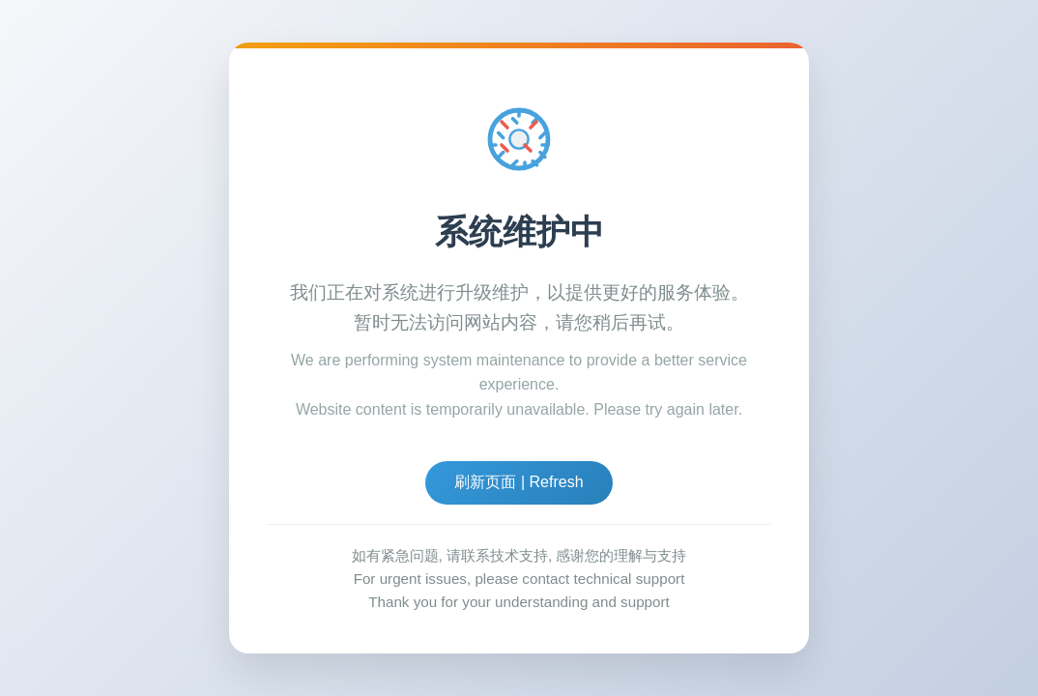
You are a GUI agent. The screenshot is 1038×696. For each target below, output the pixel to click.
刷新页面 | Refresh (518, 482)
